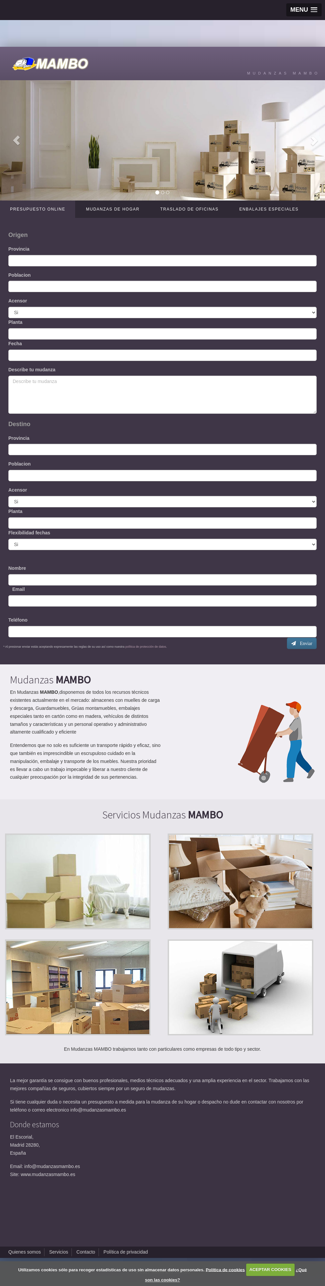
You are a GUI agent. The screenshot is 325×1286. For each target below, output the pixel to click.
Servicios (58, 1252)
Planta (15, 322)
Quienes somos (24, 1252)
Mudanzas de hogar (112, 209)
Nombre (17, 568)
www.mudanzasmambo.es (48, 1174)
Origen (18, 235)
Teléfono (17, 620)
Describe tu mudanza (31, 369)
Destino (19, 424)
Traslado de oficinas (189, 209)
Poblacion (19, 275)
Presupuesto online (37, 209)
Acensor (17, 300)
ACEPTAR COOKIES (270, 1269)
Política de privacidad (126, 1252)
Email (16, 589)
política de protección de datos (145, 646)
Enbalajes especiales (268, 209)
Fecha (15, 343)
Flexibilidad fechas (29, 532)
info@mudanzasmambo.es (98, 1110)
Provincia (18, 249)
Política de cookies (225, 1269)
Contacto (85, 1252)
